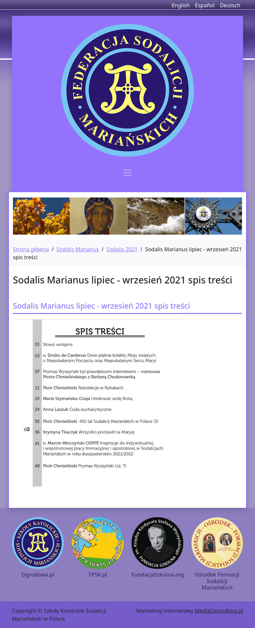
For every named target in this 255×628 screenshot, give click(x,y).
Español (204, 5)
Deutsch (230, 5)
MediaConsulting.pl (219, 610)
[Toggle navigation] (127, 173)
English (181, 5)
